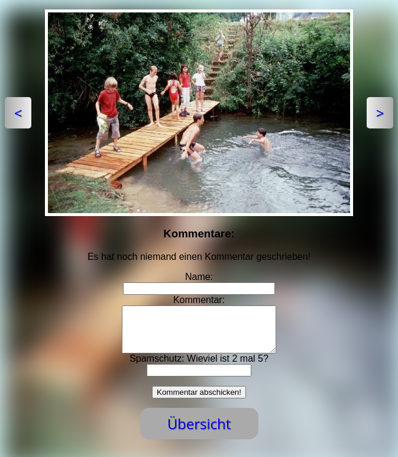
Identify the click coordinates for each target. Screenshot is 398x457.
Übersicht (199, 432)
